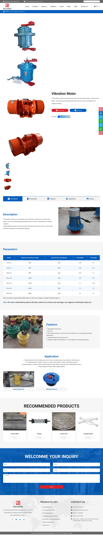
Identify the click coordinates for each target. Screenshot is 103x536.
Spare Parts (23, 11)
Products (35, 6)
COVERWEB (69, 534)
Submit (51, 488)
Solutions (53, 6)
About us (44, 6)
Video (76, 6)
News (69, 6)
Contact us (84, 6)
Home (27, 6)
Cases (62, 6)
